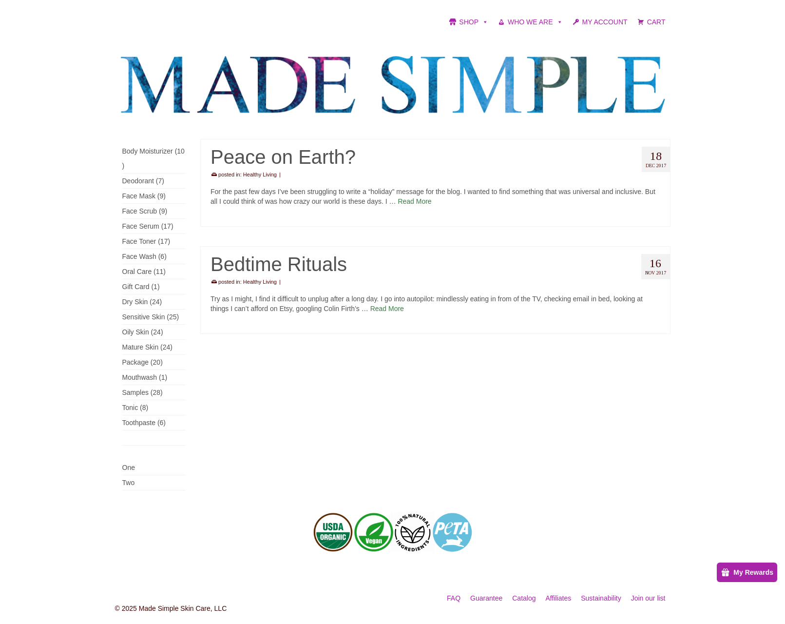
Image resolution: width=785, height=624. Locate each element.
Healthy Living (260, 174)
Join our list (648, 598)
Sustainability (601, 598)
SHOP (473, 22)
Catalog (524, 598)
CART (656, 22)
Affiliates (559, 598)
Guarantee (486, 598)
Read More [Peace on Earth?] (414, 201)
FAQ (453, 598)
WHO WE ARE (535, 22)
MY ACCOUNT (605, 22)
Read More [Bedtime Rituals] (387, 308)
